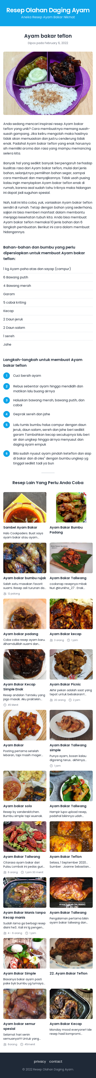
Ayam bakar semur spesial (19, 1026)
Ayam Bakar (13, 745)
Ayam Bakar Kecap (66, 1023)
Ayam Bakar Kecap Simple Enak (19, 687)
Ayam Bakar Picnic (65, 684)
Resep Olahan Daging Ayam (48, 10)
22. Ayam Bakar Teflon (68, 973)
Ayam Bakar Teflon (66, 856)
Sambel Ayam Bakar (20, 527)
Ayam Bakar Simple (19, 973)
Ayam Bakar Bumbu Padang (66, 530)
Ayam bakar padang (20, 634)
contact (55, 1061)
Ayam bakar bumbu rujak (24, 578)
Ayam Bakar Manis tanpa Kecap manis (24, 915)
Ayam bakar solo (17, 806)
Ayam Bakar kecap (65, 634)
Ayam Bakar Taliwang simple (68, 747)
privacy (40, 1061)
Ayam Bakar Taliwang (68, 578)
